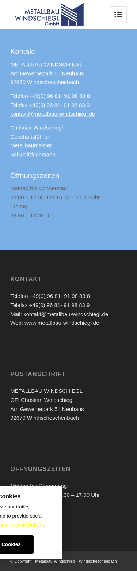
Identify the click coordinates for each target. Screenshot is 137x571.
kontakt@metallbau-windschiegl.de (52, 115)
